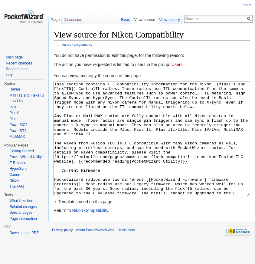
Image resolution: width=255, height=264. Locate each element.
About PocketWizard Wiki (95, 252)
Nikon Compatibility (77, 45)
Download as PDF (24, 233)
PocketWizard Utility (25, 157)
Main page (14, 57)
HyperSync (18, 169)
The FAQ (16, 186)
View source (144, 19)
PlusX (14, 113)
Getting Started (21, 151)
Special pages (20, 212)
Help (9, 75)
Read (125, 19)
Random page (17, 69)
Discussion (73, 19)
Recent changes (19, 63)
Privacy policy (62, 252)
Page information (23, 218)
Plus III (15, 107)
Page (55, 19)
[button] (152, 224)
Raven (14, 89)
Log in (246, 5)
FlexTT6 (16, 101)
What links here (21, 201)
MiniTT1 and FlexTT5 (26, 95)
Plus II (14, 119)
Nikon (14, 180)
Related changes (23, 207)
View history (169, 19)
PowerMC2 (18, 125)
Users (177, 64)
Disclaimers (126, 252)
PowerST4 (17, 131)
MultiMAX (17, 136)
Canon (14, 175)
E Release (17, 163)
